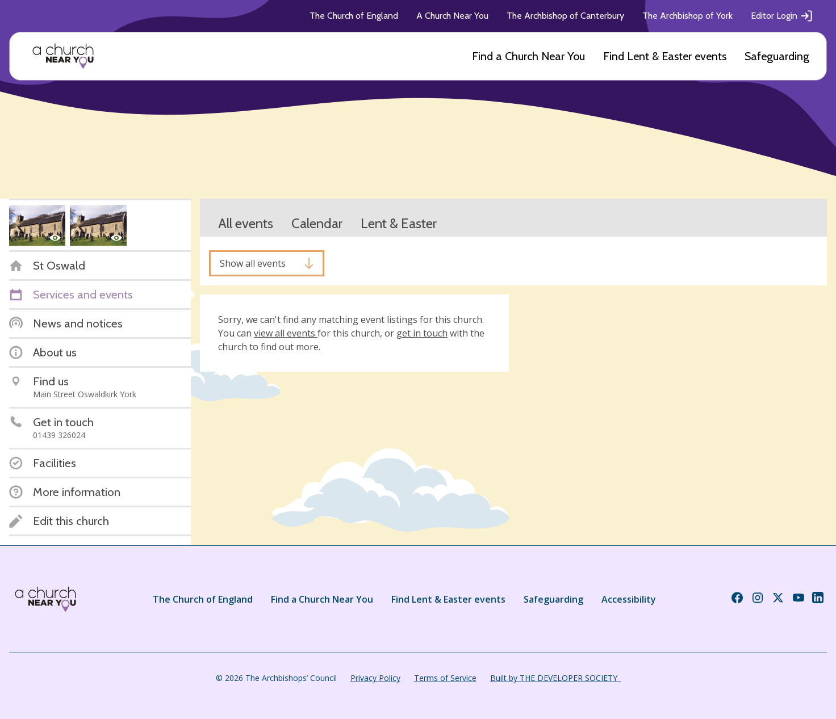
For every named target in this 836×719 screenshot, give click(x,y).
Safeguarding (777, 56)
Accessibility (628, 599)
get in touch (422, 333)
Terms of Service (445, 677)
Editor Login (782, 16)
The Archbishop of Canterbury (565, 15)
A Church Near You (452, 15)
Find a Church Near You (528, 56)
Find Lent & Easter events (664, 56)
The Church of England (354, 15)
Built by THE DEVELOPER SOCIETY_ (555, 677)
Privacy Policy (375, 677)
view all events (285, 333)
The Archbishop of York (687, 15)
